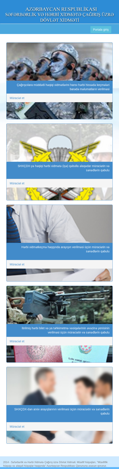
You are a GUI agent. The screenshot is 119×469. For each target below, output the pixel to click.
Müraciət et (17, 98)
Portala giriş (101, 29)
